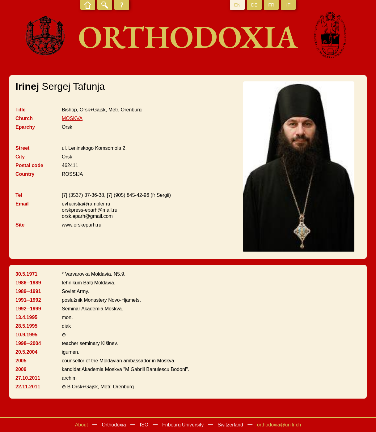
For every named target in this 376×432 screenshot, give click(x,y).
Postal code (29, 165)
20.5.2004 (26, 352)
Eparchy (25, 127)
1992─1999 (28, 308)
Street (22, 148)
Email (22, 203)
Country (24, 174)
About (81, 424)
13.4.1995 (26, 317)
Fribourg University (183, 424)
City (20, 156)
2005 (21, 360)
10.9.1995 (26, 334)
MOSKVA (72, 118)
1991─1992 (28, 300)
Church (24, 118)
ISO (144, 424)
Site (19, 224)
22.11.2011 (27, 386)
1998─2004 (28, 343)
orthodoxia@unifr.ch (279, 424)
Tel (18, 195)
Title (20, 109)
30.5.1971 (26, 274)
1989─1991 (28, 291)
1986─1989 (28, 282)
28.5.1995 (26, 326)
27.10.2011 (27, 378)
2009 (21, 369)
